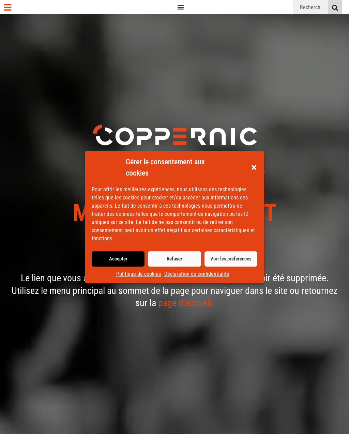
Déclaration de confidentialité (196, 274)
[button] (254, 167)
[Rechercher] (335, 7)
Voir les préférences (231, 259)
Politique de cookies (138, 274)
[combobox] (310, 7)
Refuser (174, 259)
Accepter (118, 259)
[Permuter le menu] (180, 7)
